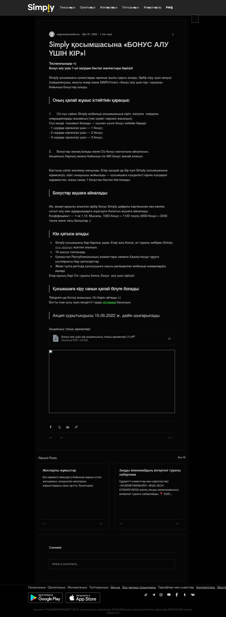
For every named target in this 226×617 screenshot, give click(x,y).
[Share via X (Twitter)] (59, 427)
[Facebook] (177, 595)
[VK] (193, 595)
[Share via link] (76, 427)
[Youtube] (169, 595)
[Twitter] (185, 595)
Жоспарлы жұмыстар (59, 470)
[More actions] (173, 34)
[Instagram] (161, 595)
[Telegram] (146, 595)
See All (182, 457)
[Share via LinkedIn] (67, 427)
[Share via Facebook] (50, 427)
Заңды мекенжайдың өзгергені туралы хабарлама (150, 472)
